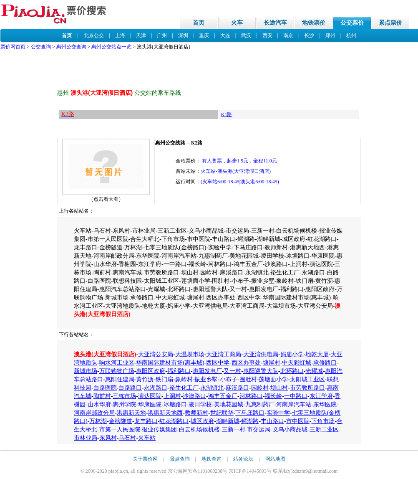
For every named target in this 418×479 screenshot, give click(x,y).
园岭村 (260, 388)
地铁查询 (211, 459)
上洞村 (172, 396)
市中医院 (298, 421)
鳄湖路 (250, 421)
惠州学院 (124, 404)
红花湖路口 (174, 421)
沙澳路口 (194, 396)
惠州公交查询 (71, 47)
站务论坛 (243, 459)
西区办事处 (246, 363)
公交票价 (352, 23)
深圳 (183, 35)
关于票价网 (145, 459)
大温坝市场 (189, 354)
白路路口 (130, 388)
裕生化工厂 (184, 388)
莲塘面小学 (273, 379)
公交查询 (41, 47)
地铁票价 (313, 23)
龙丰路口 (146, 421)
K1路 (226, 114)
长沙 (309, 35)
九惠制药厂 (259, 404)
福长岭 (273, 396)
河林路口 (251, 396)
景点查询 (180, 459)
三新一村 (233, 429)
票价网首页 (12, 47)
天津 (141, 35)
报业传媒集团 (159, 429)
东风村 (108, 438)
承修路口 (325, 363)
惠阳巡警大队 (260, 371)
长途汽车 (275, 23)
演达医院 (149, 396)
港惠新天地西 (165, 413)
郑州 (330, 35)
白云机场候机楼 (199, 429)
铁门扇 (164, 379)
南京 (288, 35)
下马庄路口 (249, 413)
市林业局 (85, 438)
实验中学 (278, 413)
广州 (162, 35)
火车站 (147, 438)
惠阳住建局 (119, 379)
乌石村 (127, 438)
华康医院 (149, 404)
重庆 (204, 35)
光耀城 (314, 371)
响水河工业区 (116, 363)
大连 (225, 35)
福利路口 (179, 371)
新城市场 (85, 371)
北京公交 (94, 35)
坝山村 (279, 388)
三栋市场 (124, 396)
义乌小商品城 (289, 429)
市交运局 (258, 429)
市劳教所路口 (307, 388)
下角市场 (323, 421)
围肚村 (248, 379)
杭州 (351, 35)
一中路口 (295, 396)
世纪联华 (222, 413)
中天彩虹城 (296, 363)
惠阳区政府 (150, 371)
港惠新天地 (131, 413)
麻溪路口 (237, 388)
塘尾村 (271, 363)
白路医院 (105, 388)
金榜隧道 (120, 421)
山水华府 (99, 404)
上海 (120, 35)
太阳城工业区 (307, 379)
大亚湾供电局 (260, 354)
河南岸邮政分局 (94, 413)
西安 (267, 35)
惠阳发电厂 (207, 371)
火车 (237, 23)
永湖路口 (155, 388)
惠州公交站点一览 (111, 47)
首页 (198, 23)
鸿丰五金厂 (222, 396)
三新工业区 (324, 429)
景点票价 (390, 23)
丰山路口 (272, 421)
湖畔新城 (227, 421)
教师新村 (196, 413)
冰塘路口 (175, 404)
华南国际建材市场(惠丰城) (170, 363)
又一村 (232, 371)
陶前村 (102, 396)
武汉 (246, 35)
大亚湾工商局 (223, 354)
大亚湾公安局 (155, 354)
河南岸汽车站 (293, 404)
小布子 (228, 379)
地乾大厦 (317, 354)
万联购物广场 (116, 371)
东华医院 (325, 404)
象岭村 (184, 379)
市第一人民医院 (119, 429)
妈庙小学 (292, 354)
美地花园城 (228, 404)
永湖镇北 (212, 388)
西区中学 (217, 363)
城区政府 (202, 421)
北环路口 (292, 371)
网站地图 (275, 459)
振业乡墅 (206, 379)
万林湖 (98, 421)
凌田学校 (200, 404)
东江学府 (321, 396)
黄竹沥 (145, 379)
